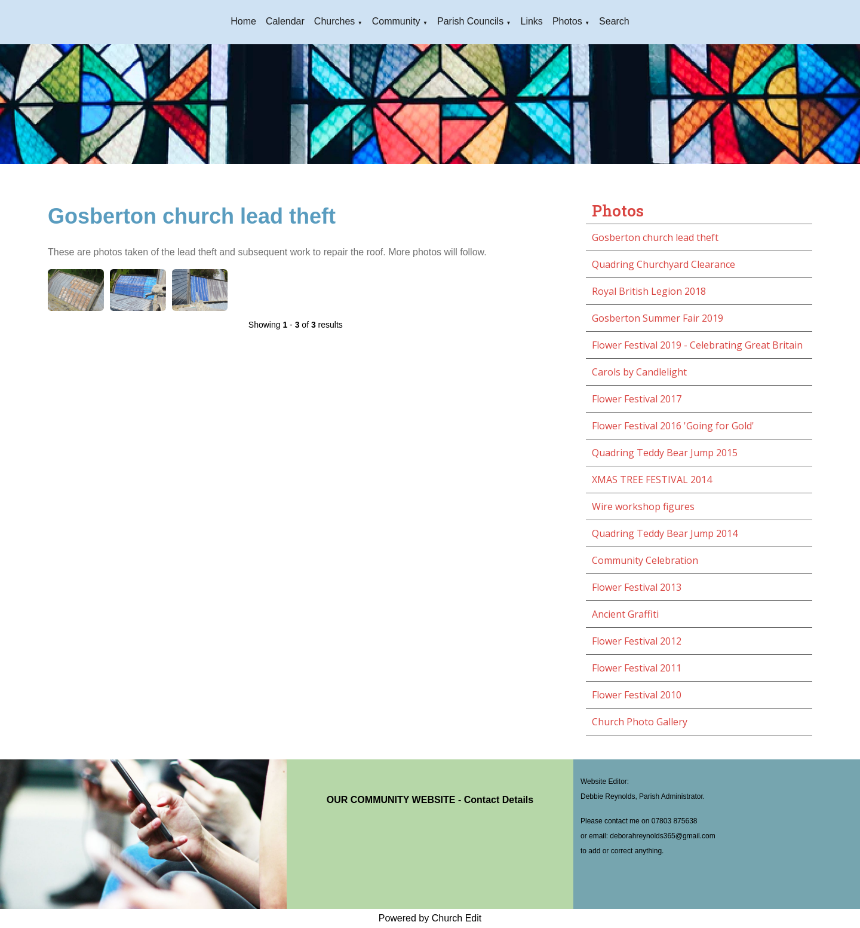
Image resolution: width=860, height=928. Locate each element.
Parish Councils (470, 21)
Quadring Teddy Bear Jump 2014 (665, 533)
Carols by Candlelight (639, 371)
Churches (334, 21)
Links (532, 21)
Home (243, 21)
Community (396, 21)
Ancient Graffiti (625, 614)
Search (614, 21)
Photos (567, 21)
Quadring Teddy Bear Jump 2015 (665, 452)
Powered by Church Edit (430, 918)
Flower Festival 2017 (636, 398)
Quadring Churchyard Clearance (663, 264)
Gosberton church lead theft (655, 237)
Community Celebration (645, 560)
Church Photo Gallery (639, 721)
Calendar (285, 21)
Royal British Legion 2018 (649, 291)
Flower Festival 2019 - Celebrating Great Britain (697, 345)
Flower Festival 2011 (636, 667)
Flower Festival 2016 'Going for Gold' (673, 425)
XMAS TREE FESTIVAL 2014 (652, 479)
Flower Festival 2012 (636, 641)
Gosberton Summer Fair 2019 (657, 318)
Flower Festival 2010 (636, 694)
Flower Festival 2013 (636, 587)
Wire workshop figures (643, 506)
